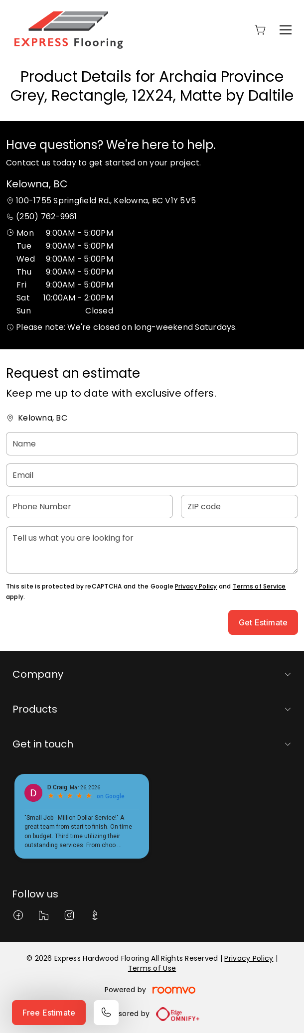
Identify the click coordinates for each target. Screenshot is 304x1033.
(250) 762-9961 (46, 216)
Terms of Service (259, 586)
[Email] (152, 475)
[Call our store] (106, 1012)
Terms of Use (152, 968)
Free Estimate (48, 1013)
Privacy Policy (196, 586)
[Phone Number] (89, 506)
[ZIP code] (239, 506)
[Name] (152, 443)
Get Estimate (263, 622)
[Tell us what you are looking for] (152, 550)
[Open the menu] (285, 30)
